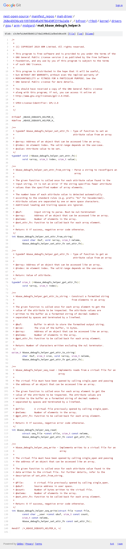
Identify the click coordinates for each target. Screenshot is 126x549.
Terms (38, 543)
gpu (8, 25)
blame (89, 33)
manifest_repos (43, 16)
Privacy (29, 543)
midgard (28, 25)
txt (112, 543)
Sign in (119, 5)
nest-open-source (16, 16)
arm (17, 25)
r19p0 (92, 21)
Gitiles (20, 543)
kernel (104, 21)
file (71, 33)
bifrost (81, 21)
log (80, 33)
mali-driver (64, 16)
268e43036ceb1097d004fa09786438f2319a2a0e (36, 21)
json (120, 543)
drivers (117, 21)
